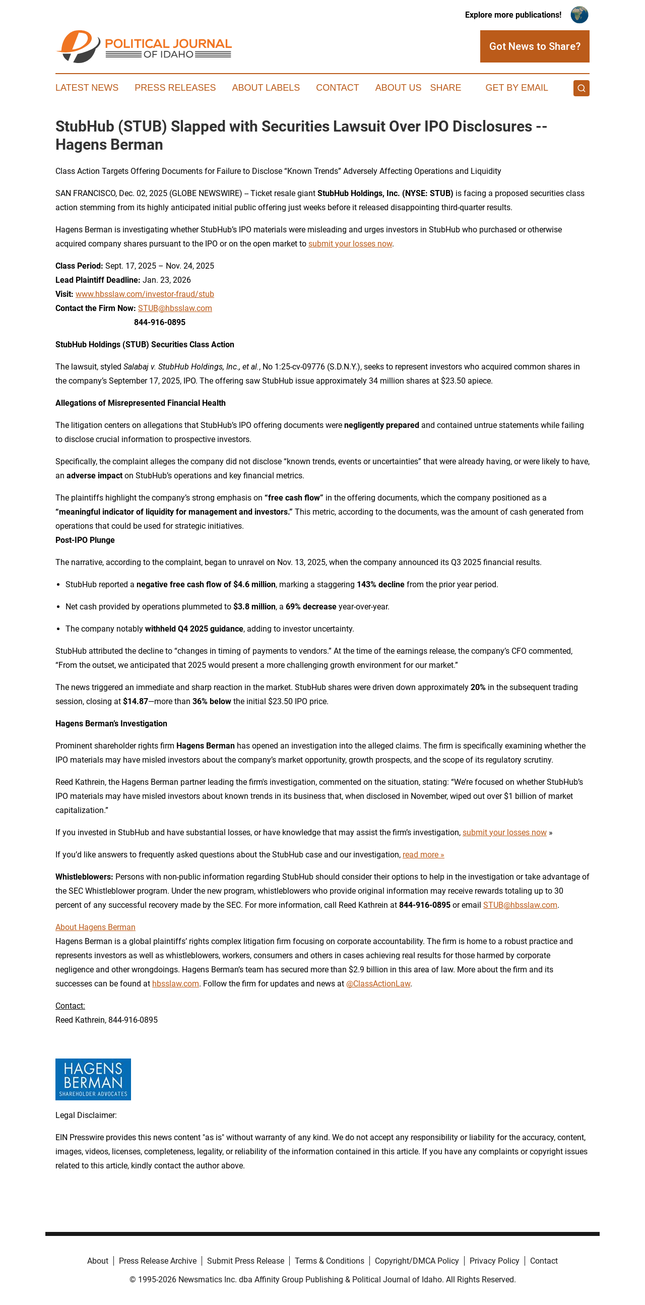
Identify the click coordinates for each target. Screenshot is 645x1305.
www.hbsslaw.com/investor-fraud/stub (145, 294)
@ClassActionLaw (378, 983)
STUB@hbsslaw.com (175, 308)
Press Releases (175, 88)
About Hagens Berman (95, 927)
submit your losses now (350, 243)
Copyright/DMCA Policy (417, 1261)
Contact (337, 88)
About (97, 1261)
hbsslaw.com (175, 983)
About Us (398, 88)
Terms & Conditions (329, 1261)
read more (420, 854)
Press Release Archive (158, 1261)
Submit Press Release (245, 1261)
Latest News (86, 88)
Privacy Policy (495, 1261)
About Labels (266, 88)
